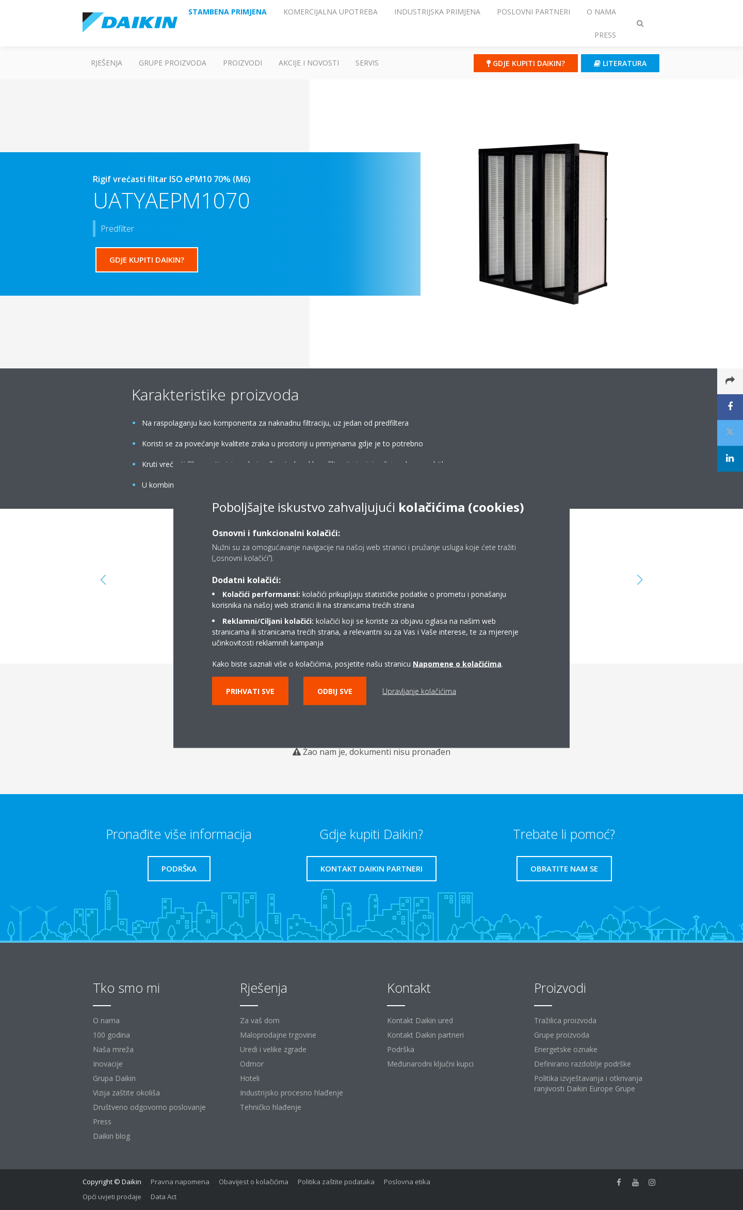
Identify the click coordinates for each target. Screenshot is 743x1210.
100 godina (111, 1035)
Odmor (252, 1064)
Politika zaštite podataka (336, 1181)
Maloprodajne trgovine (278, 1035)
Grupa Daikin (114, 1078)
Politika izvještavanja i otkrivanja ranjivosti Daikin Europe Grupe (588, 1083)
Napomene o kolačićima (457, 663)
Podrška (400, 1049)
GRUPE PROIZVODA (172, 63)
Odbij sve (334, 691)
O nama (106, 1020)
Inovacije (108, 1064)
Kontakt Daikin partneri (425, 1035)
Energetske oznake (565, 1049)
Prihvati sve (250, 691)
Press (102, 1121)
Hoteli (250, 1078)
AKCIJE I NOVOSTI (309, 63)
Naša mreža (113, 1049)
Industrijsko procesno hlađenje (291, 1093)
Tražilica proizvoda (565, 1020)
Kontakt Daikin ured (420, 1020)
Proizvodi (242, 63)
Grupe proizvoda (561, 1035)
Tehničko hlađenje (270, 1107)
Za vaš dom (260, 1020)
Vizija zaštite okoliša (126, 1093)
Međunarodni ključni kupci (430, 1064)
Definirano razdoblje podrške (582, 1064)
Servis (367, 63)
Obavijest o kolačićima (253, 1181)
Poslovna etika (407, 1181)
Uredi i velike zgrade (273, 1049)
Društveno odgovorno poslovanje (149, 1107)
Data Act (163, 1196)
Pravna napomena (180, 1181)
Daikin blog (111, 1136)
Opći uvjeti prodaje (112, 1196)
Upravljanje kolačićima (419, 691)
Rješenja (106, 63)
